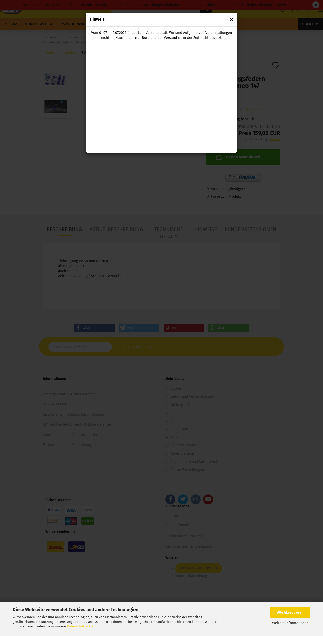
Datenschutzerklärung (83, 626)
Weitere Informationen (290, 623)
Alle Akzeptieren (290, 612)
